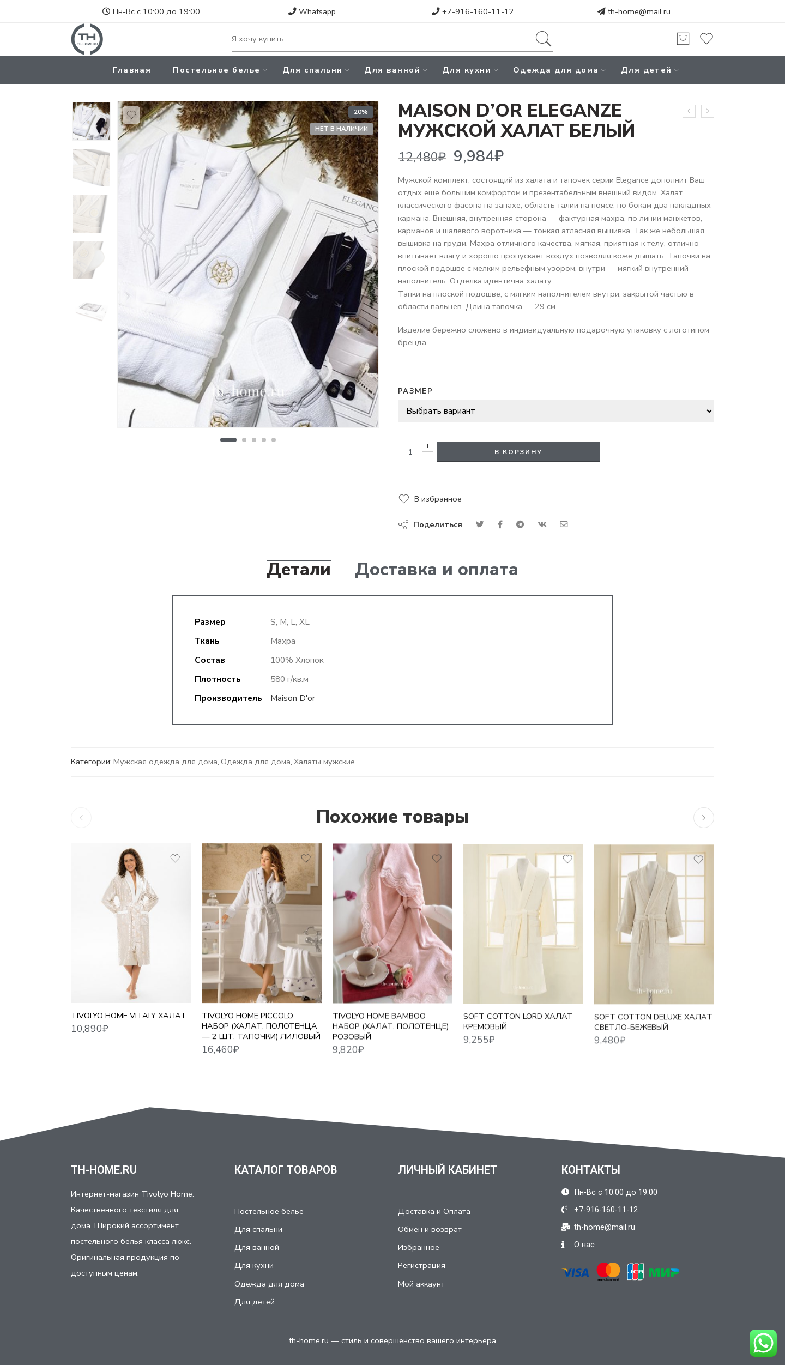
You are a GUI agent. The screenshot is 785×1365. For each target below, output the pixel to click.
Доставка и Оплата (434, 1211)
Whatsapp (312, 11)
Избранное (418, 1247)
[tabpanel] (248, 267)
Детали (299, 569)
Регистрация (421, 1265)
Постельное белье (216, 69)
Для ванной (392, 69)
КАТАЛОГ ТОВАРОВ (285, 1169)
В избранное (438, 498)
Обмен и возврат (430, 1229)
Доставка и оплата (436, 569)
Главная (132, 69)
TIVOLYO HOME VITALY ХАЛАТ (128, 1021)
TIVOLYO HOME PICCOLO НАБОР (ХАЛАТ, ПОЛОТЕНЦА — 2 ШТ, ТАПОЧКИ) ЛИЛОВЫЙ (261, 1034)
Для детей (646, 69)
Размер (415, 391)
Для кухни (466, 69)
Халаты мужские (324, 761)
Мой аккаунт (421, 1283)
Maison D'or (292, 698)
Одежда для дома (556, 69)
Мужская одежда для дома (165, 761)
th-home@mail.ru (639, 11)
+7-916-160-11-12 (473, 11)
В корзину (518, 452)
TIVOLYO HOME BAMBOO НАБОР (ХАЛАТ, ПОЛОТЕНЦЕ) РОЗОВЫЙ (391, 1036)
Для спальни (312, 69)
